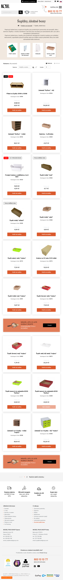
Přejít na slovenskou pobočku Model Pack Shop (16, 575)
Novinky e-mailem (9, 512)
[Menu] (54, 7)
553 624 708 (8, 538)
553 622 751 (8, 536)
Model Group (43, 552)
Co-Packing (7, 524)
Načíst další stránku (36, 477)
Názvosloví (7, 514)
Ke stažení (36, 518)
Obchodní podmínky (39, 508)
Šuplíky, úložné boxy (40, 25)
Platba (35, 512)
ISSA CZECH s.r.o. (25, 574)
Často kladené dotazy (10, 516)
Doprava (36, 510)
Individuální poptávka (39, 520)
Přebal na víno (8, 522)
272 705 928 (38, 538)
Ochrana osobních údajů (40, 516)
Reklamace (37, 514)
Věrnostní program (9, 520)
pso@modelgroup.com (12, 540)
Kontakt (6, 508)
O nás (6, 510)
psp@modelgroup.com (42, 540)
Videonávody (7, 518)
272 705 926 (38, 536)
